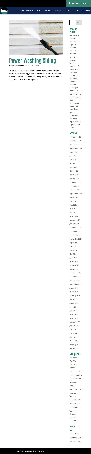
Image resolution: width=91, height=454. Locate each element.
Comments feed (75, 438)
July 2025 (72, 156)
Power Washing (34, 66)
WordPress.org (74, 441)
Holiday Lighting (75, 375)
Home (22, 11)
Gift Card (75, 11)
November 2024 (75, 186)
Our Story (30, 11)
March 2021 (73, 292)
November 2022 (75, 277)
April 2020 (73, 311)
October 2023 (74, 235)
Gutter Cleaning (75, 371)
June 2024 (73, 205)
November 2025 (75, 141)
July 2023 (72, 246)
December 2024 (75, 182)
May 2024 (72, 209)
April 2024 (73, 213)
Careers (66, 11)
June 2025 (73, 160)
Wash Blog (58, 11)
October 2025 (74, 145)
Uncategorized (74, 407)
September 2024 (75, 194)
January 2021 (74, 299)
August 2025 (73, 152)
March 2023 (73, 262)
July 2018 (72, 330)
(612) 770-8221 (78, 3)
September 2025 (75, 148)
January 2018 (74, 348)
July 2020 (72, 307)
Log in (71, 430)
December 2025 (75, 137)
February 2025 (74, 175)
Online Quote (85, 11)
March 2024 (73, 216)
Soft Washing (74, 404)
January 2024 (74, 224)
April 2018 (73, 337)
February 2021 (74, 296)
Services (39, 11)
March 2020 (73, 314)
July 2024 (72, 201)
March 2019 (73, 318)
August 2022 (73, 288)
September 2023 (75, 239)
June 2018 (73, 333)
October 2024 (74, 190)
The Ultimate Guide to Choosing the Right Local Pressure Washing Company (74, 44)
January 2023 (74, 269)
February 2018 (74, 345)
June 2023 (73, 250)
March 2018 (73, 341)
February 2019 (74, 322)
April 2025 (73, 167)
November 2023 (75, 231)
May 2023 (72, 254)
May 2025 (72, 163)
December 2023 (75, 228)
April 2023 (73, 258)
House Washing (75, 379)
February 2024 (74, 220)
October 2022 (74, 280)
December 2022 (75, 273)
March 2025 (73, 171)
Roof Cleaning (74, 400)
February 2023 (74, 265)
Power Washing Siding (32, 60)
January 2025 (74, 179)
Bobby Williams (15, 66)
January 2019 (74, 326)
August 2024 (73, 197)
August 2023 (73, 243)
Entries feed (74, 434)
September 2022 (75, 284)
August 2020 (73, 303)
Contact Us (48, 11)
